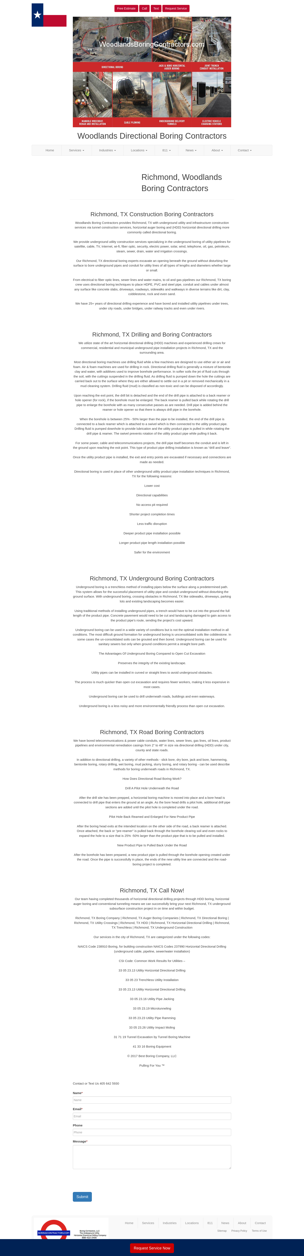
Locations (139, 150)
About (217, 150)
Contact (245, 150)
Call (144, 8)
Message (80, 1141)
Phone (78, 1125)
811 (166, 150)
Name (78, 1093)
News (191, 150)
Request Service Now (152, 1248)
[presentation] (105, 1180)
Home (50, 150)
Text (156, 8)
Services (76, 150)
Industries (107, 150)
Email (78, 1109)
